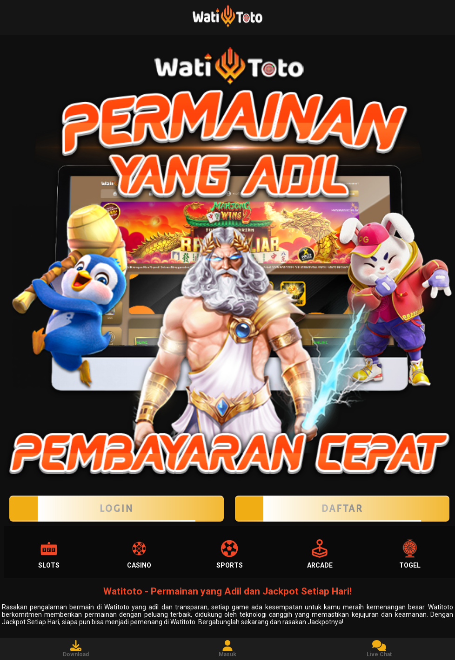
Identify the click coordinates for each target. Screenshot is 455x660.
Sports (229, 554)
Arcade (320, 554)
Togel (410, 554)
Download (76, 649)
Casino (139, 554)
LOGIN (116, 509)
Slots (49, 554)
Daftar (342, 509)
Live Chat (379, 649)
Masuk (227, 649)
